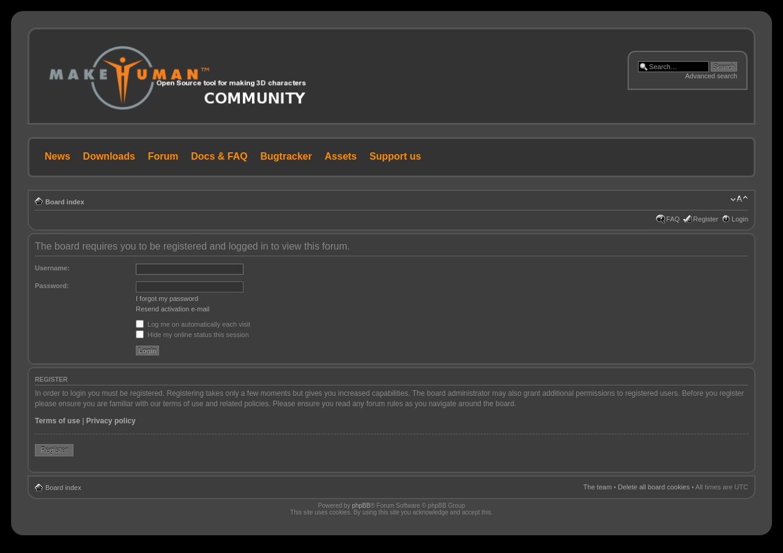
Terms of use (57, 421)
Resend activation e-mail (172, 309)
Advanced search (711, 76)
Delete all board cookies (653, 487)
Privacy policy (111, 421)
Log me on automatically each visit (193, 324)
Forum (163, 156)
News (57, 156)
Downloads (109, 156)
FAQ (673, 219)
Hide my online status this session (192, 334)
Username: (52, 268)
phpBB (361, 505)
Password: (52, 285)
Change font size (739, 199)
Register (705, 219)
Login (740, 219)
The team (598, 487)
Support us (395, 156)
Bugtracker (286, 156)
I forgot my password (167, 298)
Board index (64, 202)
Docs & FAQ (219, 156)
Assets (341, 156)
